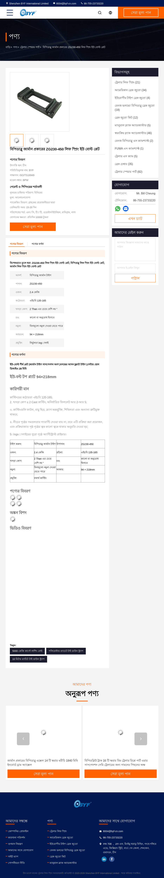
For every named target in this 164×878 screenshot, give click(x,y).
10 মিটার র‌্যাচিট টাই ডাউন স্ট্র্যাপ (28, 659)
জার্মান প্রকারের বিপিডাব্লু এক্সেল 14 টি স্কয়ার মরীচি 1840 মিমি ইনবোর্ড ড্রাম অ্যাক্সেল (42, 762)
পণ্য (15, 47)
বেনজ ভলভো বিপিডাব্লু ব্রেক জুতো (67, 850)
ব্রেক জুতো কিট (58, 856)
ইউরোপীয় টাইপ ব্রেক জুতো (64, 843)
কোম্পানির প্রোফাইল (18, 831)
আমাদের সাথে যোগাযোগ (20, 850)
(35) (124, 164)
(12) (126, 117)
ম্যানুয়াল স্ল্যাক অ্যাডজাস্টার (63, 862)
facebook (111, 859)
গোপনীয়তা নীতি (16, 862)
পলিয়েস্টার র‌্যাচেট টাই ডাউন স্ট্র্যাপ (66, 651)
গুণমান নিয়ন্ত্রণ (15, 843)
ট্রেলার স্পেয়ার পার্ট (29, 47)
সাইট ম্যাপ (13, 856)
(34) (131, 90)
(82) (128, 171)
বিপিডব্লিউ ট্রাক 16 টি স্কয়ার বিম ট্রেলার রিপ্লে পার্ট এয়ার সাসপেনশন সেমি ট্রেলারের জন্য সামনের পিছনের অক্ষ (116, 762)
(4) (132, 97)
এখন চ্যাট (135, 219)
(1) (129, 148)
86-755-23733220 (92, 3)
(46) (133, 133)
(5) (133, 125)
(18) (135, 107)
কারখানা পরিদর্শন (16, 837)
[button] (23, 739)
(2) (134, 140)
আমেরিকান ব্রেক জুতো (61, 837)
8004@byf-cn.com (64, 3)
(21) (127, 82)
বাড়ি (8, 47)
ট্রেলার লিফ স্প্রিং (58, 831)
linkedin (104, 859)
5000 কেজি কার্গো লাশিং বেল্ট (27, 651)
